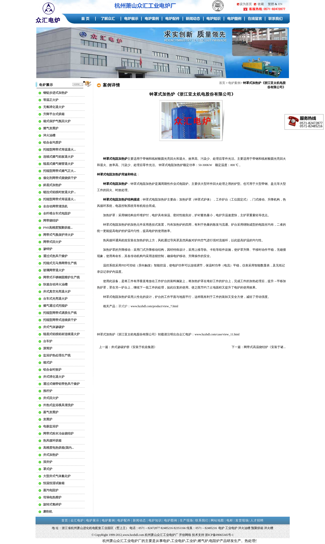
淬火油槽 (244, 528)
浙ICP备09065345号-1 (219, 535)
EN (280, 4)
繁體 (271, 4)
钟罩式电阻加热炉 (115, 297)
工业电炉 (231, 528)
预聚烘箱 (257, 528)
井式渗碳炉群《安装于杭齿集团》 (134, 347)
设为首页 (246, 4)
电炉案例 (234, 83)
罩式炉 (122, 306)
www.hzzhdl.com (133, 535)
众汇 (182, 334)
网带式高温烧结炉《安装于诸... (265, 347)
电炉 (188, 334)
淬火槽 (268, 528)
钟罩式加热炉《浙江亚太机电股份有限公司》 (127, 334)
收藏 (261, 4)
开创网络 (185, 535)
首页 (222, 83)
